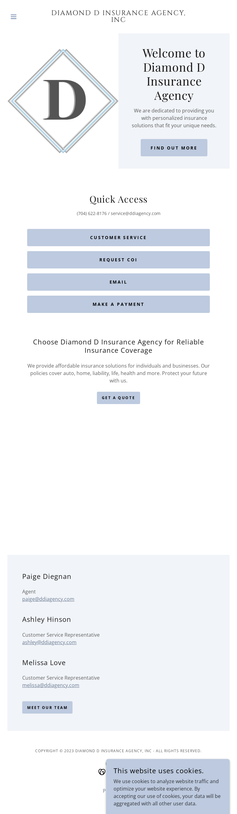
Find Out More (174, 148)
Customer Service (118, 237)
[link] (118, 20)
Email (119, 282)
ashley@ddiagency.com (49, 642)
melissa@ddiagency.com (50, 685)
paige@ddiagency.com (48, 599)
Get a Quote (118, 397)
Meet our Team (47, 707)
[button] (24, 17)
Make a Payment (118, 304)
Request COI (118, 260)
